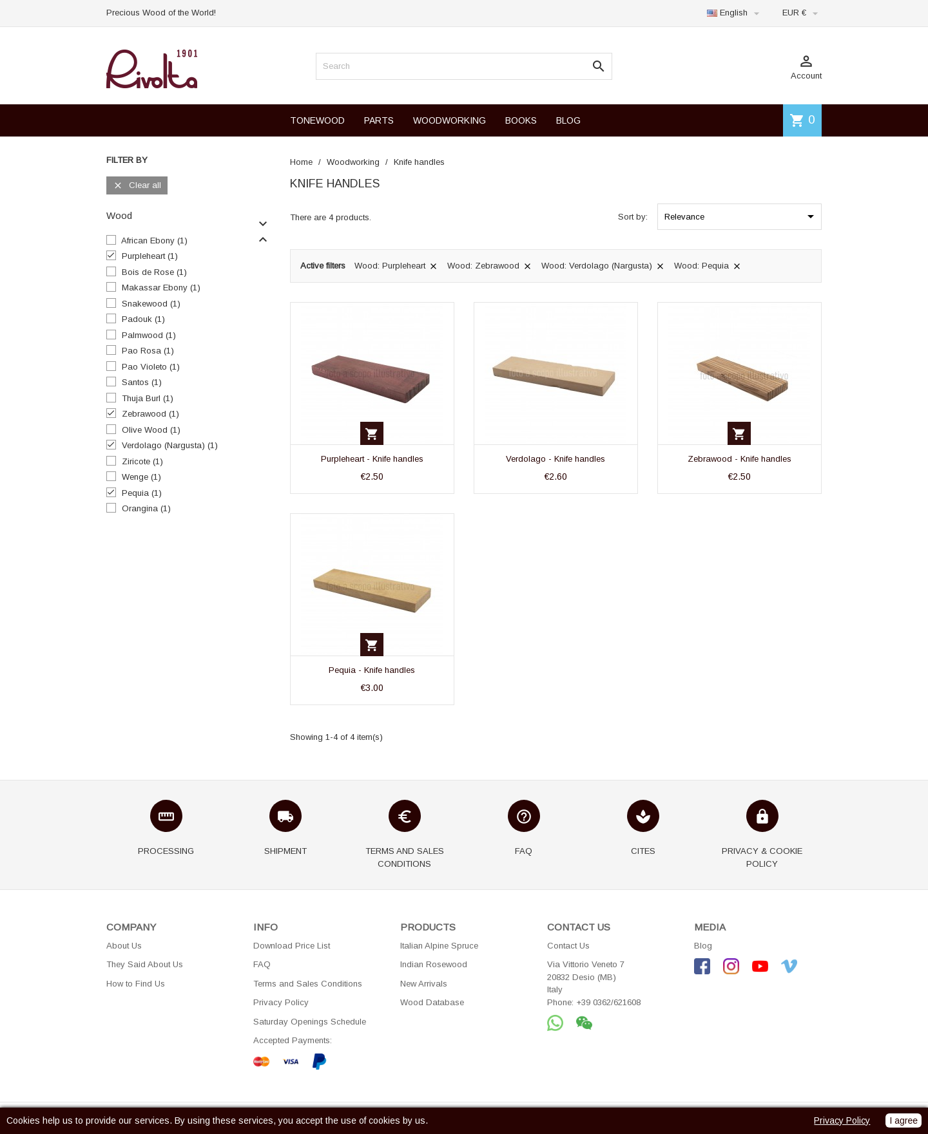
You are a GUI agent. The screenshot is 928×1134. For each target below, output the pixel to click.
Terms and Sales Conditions (307, 983)
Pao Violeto (151, 367)
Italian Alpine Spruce (439, 945)
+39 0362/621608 (608, 1002)
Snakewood (151, 303)
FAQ (262, 964)
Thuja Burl (147, 398)
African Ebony (154, 240)
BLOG (568, 120)
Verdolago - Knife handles (555, 459)
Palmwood (149, 335)
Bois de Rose (154, 272)
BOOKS (521, 120)
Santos (142, 382)
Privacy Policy (281, 1002)
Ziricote (142, 461)
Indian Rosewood (433, 964)
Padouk (143, 319)
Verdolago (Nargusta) (170, 445)
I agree (903, 1120)
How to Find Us (135, 983)
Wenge (141, 477)
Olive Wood (151, 430)
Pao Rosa (148, 350)
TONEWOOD (317, 120)
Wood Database (432, 1002)
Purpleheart (150, 256)
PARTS (379, 120)
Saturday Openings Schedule (309, 1021)
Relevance (741, 216)
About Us (124, 945)
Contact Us (568, 945)
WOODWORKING (449, 120)
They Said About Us (144, 964)
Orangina (146, 508)
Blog (703, 945)
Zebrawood (150, 414)
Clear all (137, 185)
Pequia (142, 493)
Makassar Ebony (161, 287)
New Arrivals (423, 983)
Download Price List (291, 945)
